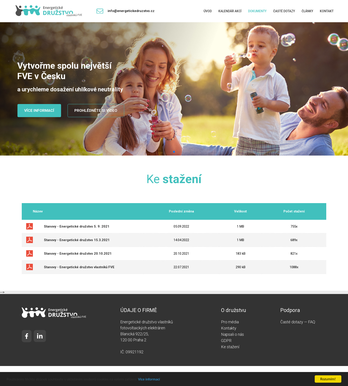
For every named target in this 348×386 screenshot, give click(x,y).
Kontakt (327, 11)
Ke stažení (230, 346)
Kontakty (228, 328)
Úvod (208, 11)
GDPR (226, 340)
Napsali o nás (232, 334)
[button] (174, 152)
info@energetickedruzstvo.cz (125, 11)
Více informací (149, 379)
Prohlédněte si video (95, 110)
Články (307, 11)
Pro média (230, 322)
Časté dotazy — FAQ (297, 322)
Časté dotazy (284, 11)
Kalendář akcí (229, 11)
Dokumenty (257, 11)
